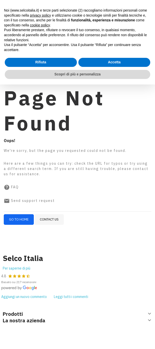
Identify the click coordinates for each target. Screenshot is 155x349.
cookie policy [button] (40, 25)
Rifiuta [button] (40, 62)
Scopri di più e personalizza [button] (77, 74)
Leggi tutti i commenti (71, 296)
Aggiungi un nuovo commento (24, 296)
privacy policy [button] (40, 15)
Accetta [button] (114, 62)
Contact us (49, 219)
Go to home (19, 219)
